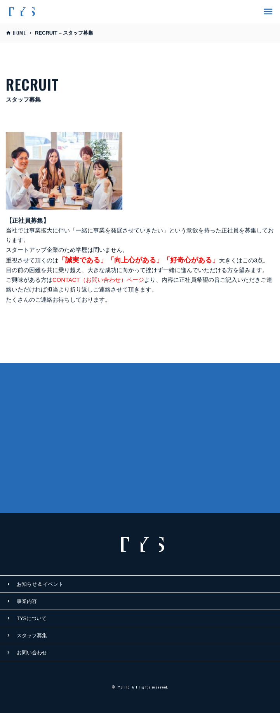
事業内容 (27, 601)
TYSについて (32, 618)
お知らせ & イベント (40, 584)
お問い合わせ (32, 652)
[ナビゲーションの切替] (265, 11)
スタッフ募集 (32, 635)
